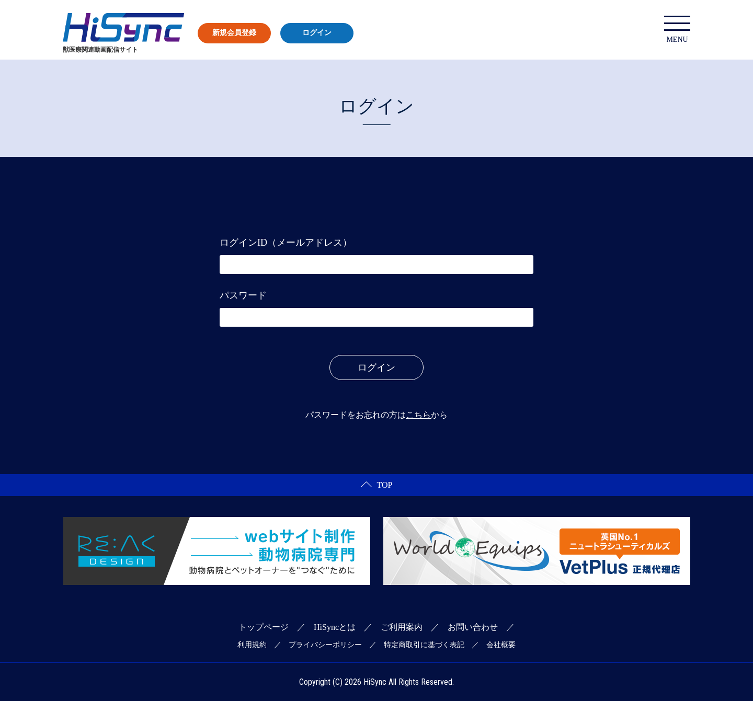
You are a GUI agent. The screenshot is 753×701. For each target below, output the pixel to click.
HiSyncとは (335, 627)
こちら (418, 414)
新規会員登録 (234, 33)
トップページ (263, 627)
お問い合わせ (473, 627)
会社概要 (501, 645)
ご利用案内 (402, 627)
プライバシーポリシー (325, 645)
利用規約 (252, 645)
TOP (377, 484)
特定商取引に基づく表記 (424, 645)
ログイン (317, 33)
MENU (677, 29)
